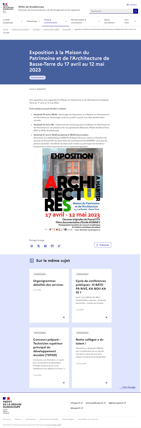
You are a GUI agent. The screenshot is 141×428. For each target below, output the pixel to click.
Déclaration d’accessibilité (49, 419)
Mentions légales (68, 419)
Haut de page (128, 387)
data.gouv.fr (76, 408)
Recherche (135, 11)
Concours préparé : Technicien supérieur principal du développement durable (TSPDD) (48, 347)
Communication (37, 77)
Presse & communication (50, 21)
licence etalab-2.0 (52, 425)
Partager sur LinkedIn (45, 246)
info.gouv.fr (75, 403)
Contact (133, 5)
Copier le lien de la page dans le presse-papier (59, 246)
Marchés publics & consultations (78, 21)
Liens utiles (126, 21)
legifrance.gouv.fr (116, 403)
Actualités (36, 29)
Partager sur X (38, 246)
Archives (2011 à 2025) (51, 29)
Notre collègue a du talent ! (89, 341)
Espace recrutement (109, 21)
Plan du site (7, 419)
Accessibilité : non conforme (88, 419)
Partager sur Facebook (31, 246)
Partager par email (52, 246)
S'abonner (102, 244)
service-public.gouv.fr (94, 403)
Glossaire (18, 419)
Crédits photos (30, 419)
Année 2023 (67, 29)
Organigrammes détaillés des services (48, 283)
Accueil (5, 29)
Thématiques (32, 21)
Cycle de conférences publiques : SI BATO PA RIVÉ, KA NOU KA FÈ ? (91, 287)
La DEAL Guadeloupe (8, 21)
